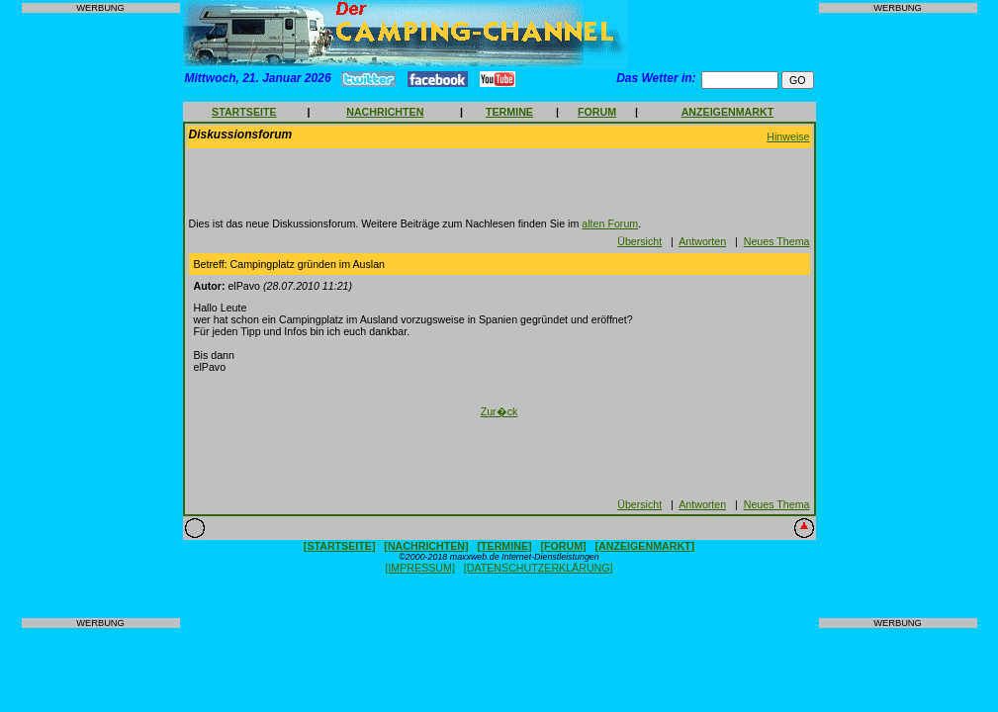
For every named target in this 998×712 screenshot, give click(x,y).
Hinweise (788, 136)
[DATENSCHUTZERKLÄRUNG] (538, 568)
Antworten (702, 241)
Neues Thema (777, 241)
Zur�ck (499, 411)
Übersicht (639, 241)
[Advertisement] (101, 315)
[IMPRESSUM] (419, 568)
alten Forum (610, 223)
